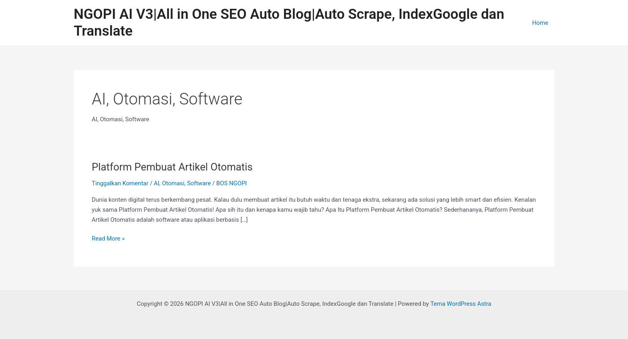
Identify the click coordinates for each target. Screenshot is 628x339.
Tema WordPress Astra (460, 303)
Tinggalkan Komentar (120, 183)
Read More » (108, 238)
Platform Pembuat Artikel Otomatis (173, 167)
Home (540, 22)
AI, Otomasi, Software (182, 183)
